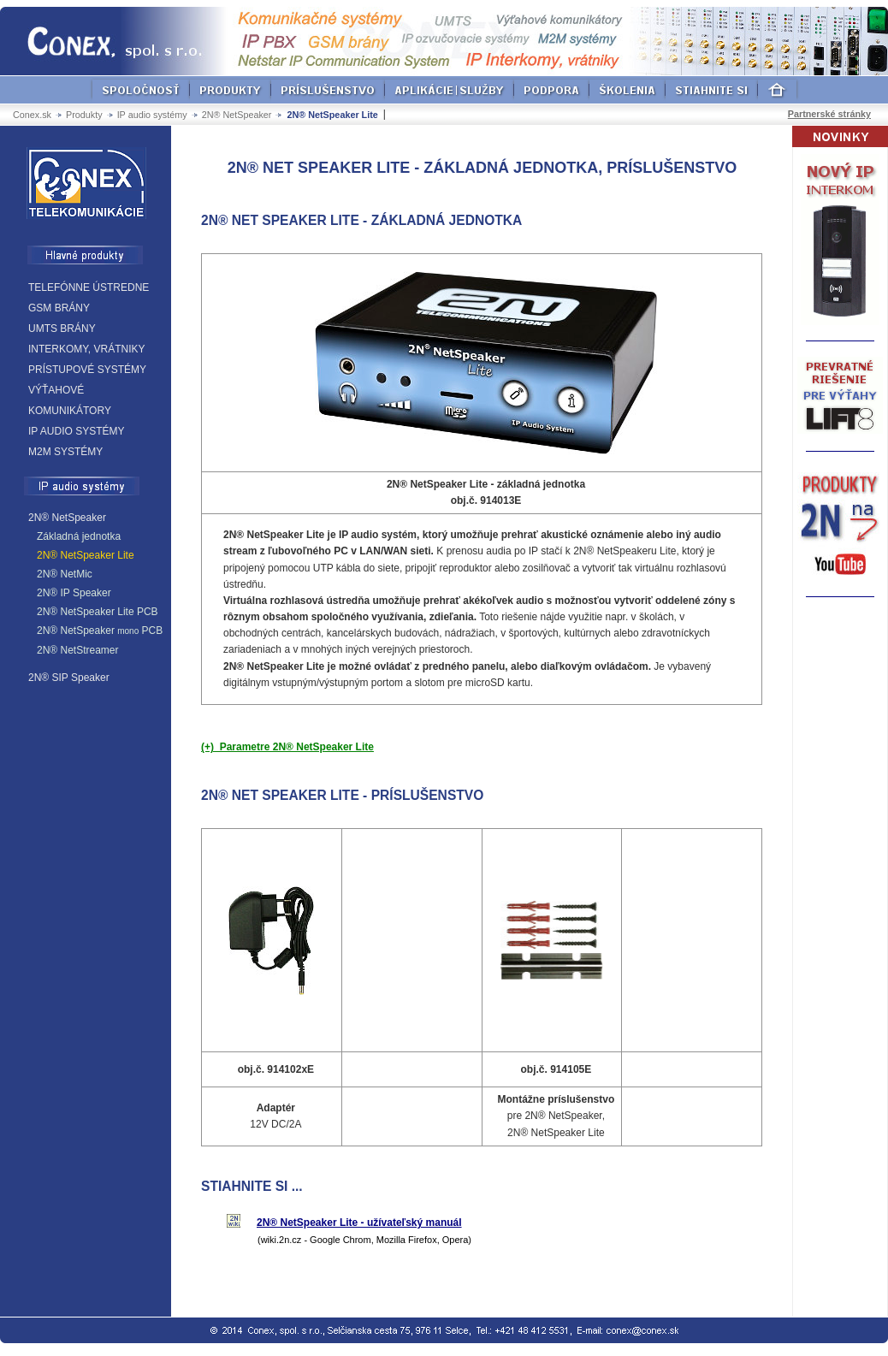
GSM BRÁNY (59, 308)
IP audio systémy (152, 115)
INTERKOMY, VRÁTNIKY (86, 349)
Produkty (84, 115)
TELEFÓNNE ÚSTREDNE (88, 287)
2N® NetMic (64, 574)
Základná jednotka (79, 536)
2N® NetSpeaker (237, 115)
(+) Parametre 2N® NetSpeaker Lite (287, 747)
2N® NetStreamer (78, 650)
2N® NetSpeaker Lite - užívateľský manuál (359, 1223)
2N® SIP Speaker (69, 678)
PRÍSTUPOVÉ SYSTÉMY (87, 370)
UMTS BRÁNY (62, 329)
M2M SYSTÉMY (65, 452)
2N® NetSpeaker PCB (100, 631)
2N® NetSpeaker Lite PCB (97, 612)
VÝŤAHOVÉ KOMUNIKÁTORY (69, 400)
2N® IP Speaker (74, 593)
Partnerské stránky (829, 114)
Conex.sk (32, 115)
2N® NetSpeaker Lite (85, 555)
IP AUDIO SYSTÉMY (76, 431)
